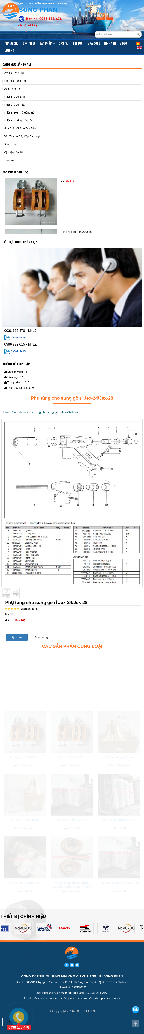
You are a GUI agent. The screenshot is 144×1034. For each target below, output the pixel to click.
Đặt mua (16, 637)
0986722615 (15, 351)
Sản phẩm (47, 43)
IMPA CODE (93, 43)
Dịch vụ (64, 43)
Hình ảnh (110, 43)
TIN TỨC (78, 43)
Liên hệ (9, 50)
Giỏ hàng (41, 637)
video (123, 43)
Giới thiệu (29, 43)
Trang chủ (11, 43)
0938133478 (15, 337)
